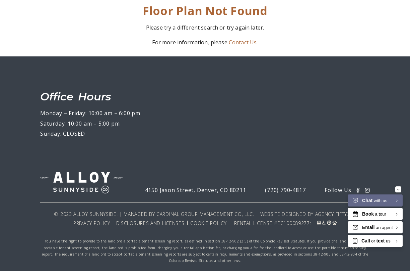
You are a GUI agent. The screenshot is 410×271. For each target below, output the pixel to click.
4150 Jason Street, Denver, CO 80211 (195, 190)
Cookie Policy (208, 223)
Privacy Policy (91, 223)
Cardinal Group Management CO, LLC (204, 214)
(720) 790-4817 (285, 190)
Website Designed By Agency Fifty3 (305, 214)
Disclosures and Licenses (150, 223)
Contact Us (243, 42)
